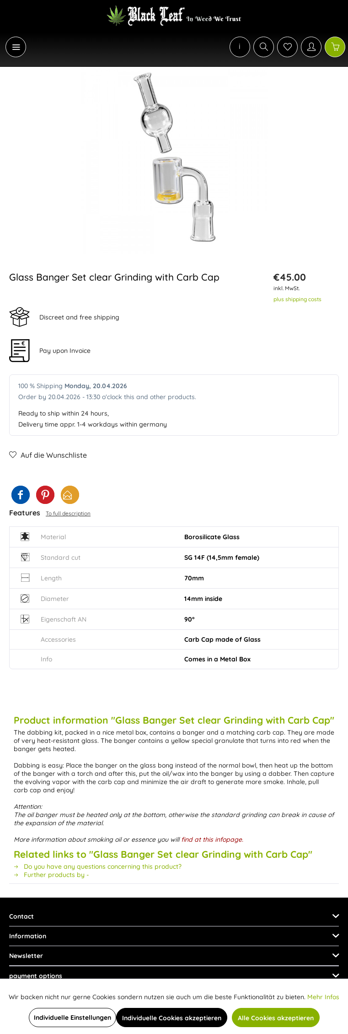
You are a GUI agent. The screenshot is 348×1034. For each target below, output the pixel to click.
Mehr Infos (323, 997)
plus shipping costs (297, 299)
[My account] (311, 47)
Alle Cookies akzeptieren (276, 1018)
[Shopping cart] (335, 47)
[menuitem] (11, 47)
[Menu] (15, 47)
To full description (68, 513)
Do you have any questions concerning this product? (98, 866)
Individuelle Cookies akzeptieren (171, 1018)
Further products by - (51, 875)
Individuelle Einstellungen (72, 1017)
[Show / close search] (263, 47)
